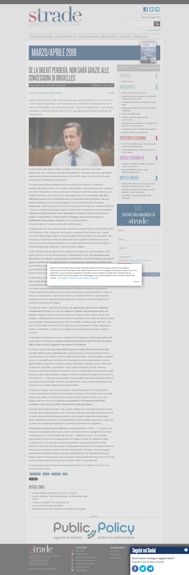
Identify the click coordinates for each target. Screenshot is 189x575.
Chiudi (136, 281)
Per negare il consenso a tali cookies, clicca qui (78, 278)
